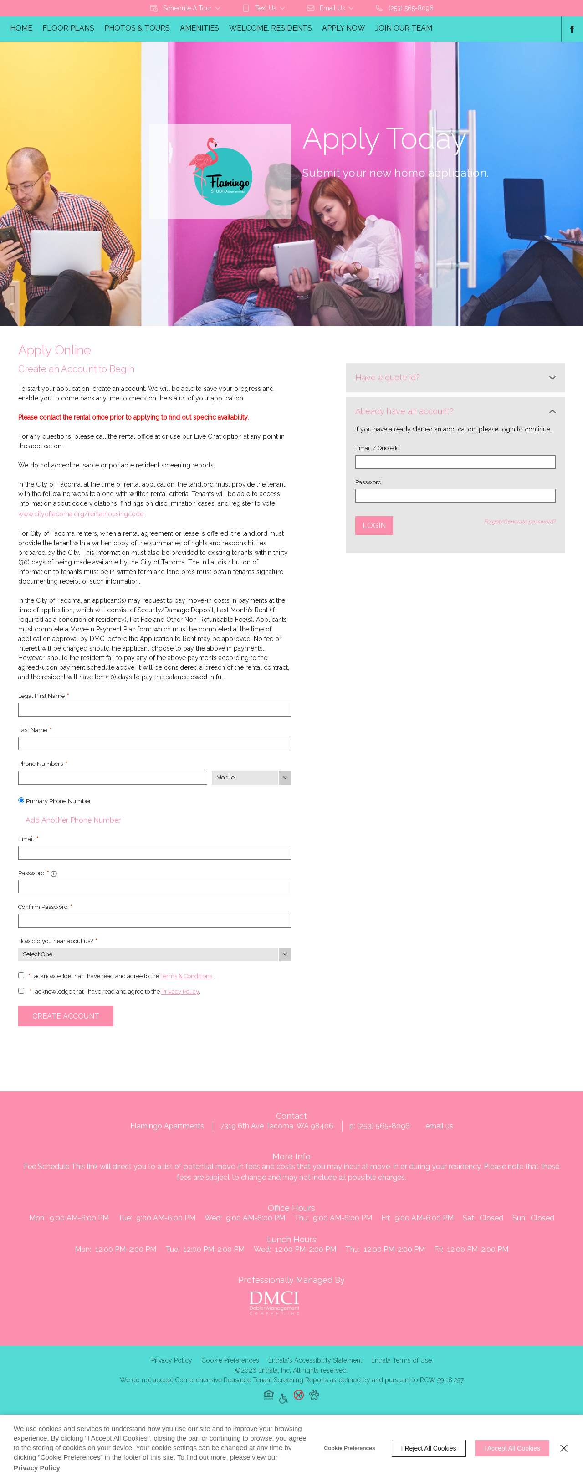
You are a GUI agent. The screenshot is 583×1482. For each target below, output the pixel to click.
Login (374, 525)
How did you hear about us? (57, 941)
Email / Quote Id (377, 448)
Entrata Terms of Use (401, 1372)
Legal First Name (43, 695)
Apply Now (343, 28)
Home (21, 28)
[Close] (563, 1448)
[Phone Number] (112, 778)
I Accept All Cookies (512, 1448)
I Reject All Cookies (428, 1448)
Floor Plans (68, 28)
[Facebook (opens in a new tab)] (572, 29)
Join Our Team (403, 28)
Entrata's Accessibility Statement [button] (315, 1372)
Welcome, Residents (270, 28)
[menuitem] (21, 29)
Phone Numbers (42, 763)
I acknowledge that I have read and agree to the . (121, 976)
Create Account (65, 1016)
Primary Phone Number (58, 801)
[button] (186, 8)
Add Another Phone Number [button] (69, 820)
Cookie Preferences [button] (230, 1372)
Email (28, 839)
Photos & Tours (137, 28)
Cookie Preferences (349, 1448)
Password (368, 482)
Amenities (199, 28)
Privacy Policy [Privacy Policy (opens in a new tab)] (180, 991)
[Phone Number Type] (252, 778)
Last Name (34, 730)
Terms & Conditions (186, 976)
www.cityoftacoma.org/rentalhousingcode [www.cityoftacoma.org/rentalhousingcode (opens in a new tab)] (80, 514)
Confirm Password (45, 906)
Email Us (439, 1136)
